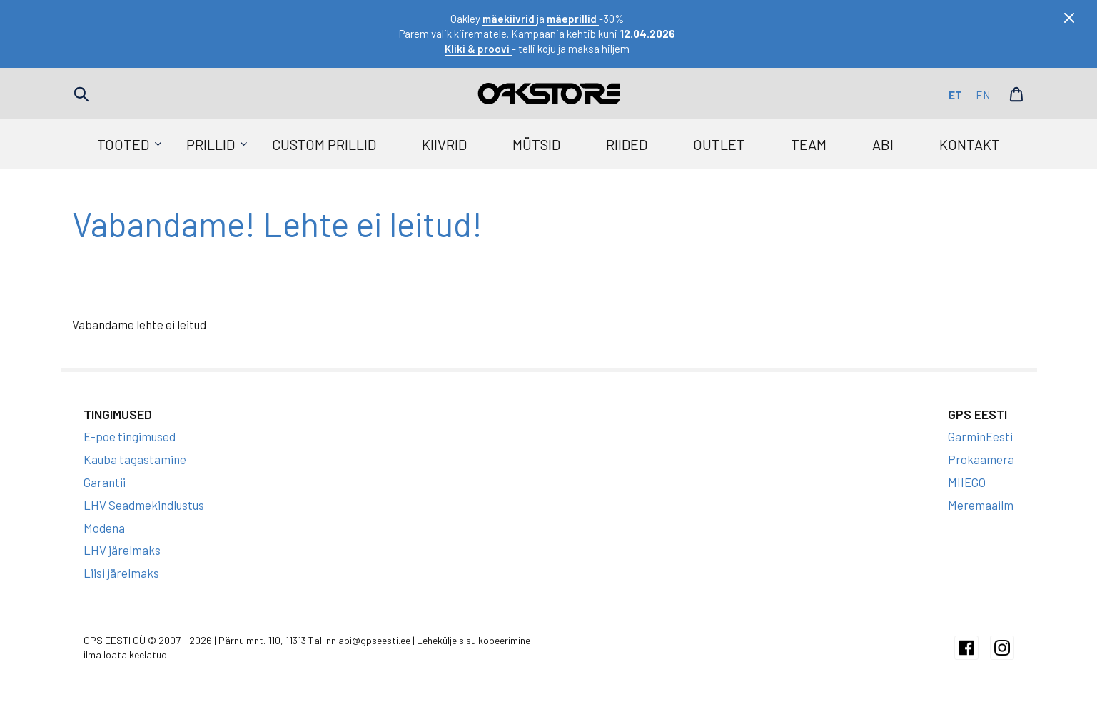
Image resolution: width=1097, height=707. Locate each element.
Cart (1016, 94)
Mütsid (536, 144)
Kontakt (969, 144)
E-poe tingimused (130, 436)
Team (808, 144)
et (955, 95)
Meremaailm (980, 505)
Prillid (210, 144)
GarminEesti (980, 436)
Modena (104, 528)
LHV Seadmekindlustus (144, 505)
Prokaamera (981, 459)
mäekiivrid (509, 18)
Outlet (719, 144)
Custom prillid (324, 144)
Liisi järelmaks (121, 573)
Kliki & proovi (478, 48)
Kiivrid (444, 144)
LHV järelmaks (122, 550)
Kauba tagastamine (135, 459)
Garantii (105, 482)
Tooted (123, 144)
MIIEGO (967, 482)
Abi (883, 144)
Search (81, 94)
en (983, 95)
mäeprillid (573, 18)
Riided (626, 144)
